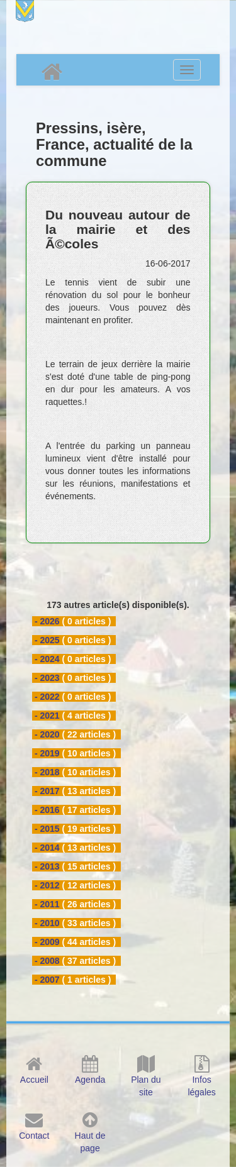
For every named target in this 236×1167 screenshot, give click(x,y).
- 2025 (47, 640)
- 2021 (47, 716)
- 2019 (47, 753)
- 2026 (47, 621)
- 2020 (47, 734)
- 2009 (47, 942)
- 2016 (47, 810)
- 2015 (47, 829)
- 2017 (47, 791)
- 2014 (47, 848)
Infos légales (201, 1079)
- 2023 (47, 678)
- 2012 (47, 885)
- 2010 (47, 923)
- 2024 (47, 659)
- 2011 (47, 904)
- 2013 (47, 866)
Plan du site (145, 1079)
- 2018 (47, 772)
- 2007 (47, 980)
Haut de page (90, 1135)
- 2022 (47, 697)
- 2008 (47, 961)
